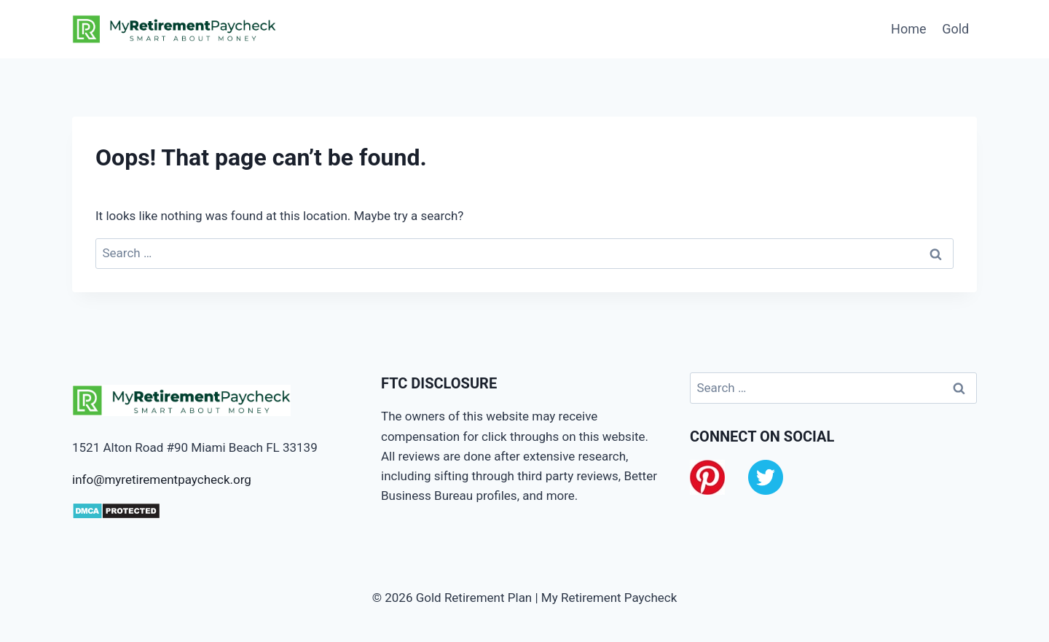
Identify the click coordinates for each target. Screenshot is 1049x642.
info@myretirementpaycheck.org (161, 479)
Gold (955, 28)
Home (908, 28)
